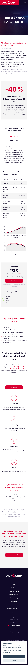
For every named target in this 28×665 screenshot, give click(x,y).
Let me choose (6, 652)
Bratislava (8, 296)
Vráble (7, 300)
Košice (7, 298)
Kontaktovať (14, 555)
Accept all (14, 656)
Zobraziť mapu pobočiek (14, 560)
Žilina (7, 303)
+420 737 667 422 (15, 625)
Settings (14, 660)
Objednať (14, 281)
